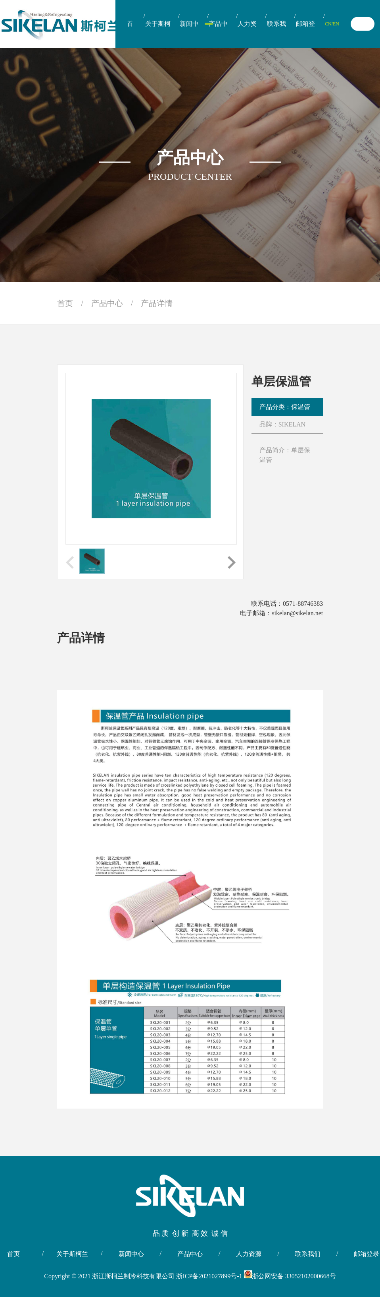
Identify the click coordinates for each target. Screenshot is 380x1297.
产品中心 (218, 34)
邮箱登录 (305, 34)
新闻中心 (189, 34)
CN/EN (332, 24)
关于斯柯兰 (158, 34)
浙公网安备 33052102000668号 (290, 1276)
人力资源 (247, 34)
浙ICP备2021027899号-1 (210, 1276)
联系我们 (276, 34)
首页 (130, 34)
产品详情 (157, 303)
